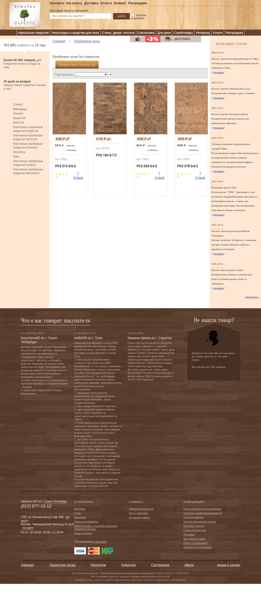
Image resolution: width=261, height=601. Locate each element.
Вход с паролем (138, 513)
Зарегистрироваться (141, 508)
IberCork (18, 122)
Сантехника (146, 32)
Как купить (74, 3)
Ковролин (128, 565)
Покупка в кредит (193, 525)
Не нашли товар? (139, 517)
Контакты (57, 3)
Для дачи (164, 32)
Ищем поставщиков (195, 543)
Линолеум (98, 565)
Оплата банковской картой (199, 521)
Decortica (19, 152)
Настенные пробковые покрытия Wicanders (28, 171)
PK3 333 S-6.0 (146, 166)
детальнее (218, 72)
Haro (16, 156)
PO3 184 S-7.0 (106, 155)
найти (121, 16)
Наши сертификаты (86, 521)
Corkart (17, 104)
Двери (189, 565)
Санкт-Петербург (56, 501)
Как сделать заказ (194, 538)
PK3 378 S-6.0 (187, 166)
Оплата (106, 3)
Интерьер (203, 32)
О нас (77, 513)
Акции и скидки (228, 565)
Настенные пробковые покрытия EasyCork (28, 129)
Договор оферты (193, 517)
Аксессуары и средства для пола (75, 32)
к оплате (99, 541)
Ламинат (27, 565)
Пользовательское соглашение (202, 508)
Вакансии (80, 517)
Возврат (120, 3)
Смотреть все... (252, 297)
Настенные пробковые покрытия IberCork (28, 137)
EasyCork (19, 118)
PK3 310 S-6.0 (65, 166)
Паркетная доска (62, 565)
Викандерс (20, 109)
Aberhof (18, 113)
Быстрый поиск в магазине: (69, 10)
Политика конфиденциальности (202, 513)
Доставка (91, 3)
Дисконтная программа (197, 547)
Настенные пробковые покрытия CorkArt (28, 163)
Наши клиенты (83, 533)
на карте (28, 527)
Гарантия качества (194, 530)
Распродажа (137, 3)
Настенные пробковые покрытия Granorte (28, 145)
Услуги (217, 32)
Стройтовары (183, 32)
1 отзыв (78, 175)
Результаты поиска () (77, 65)
